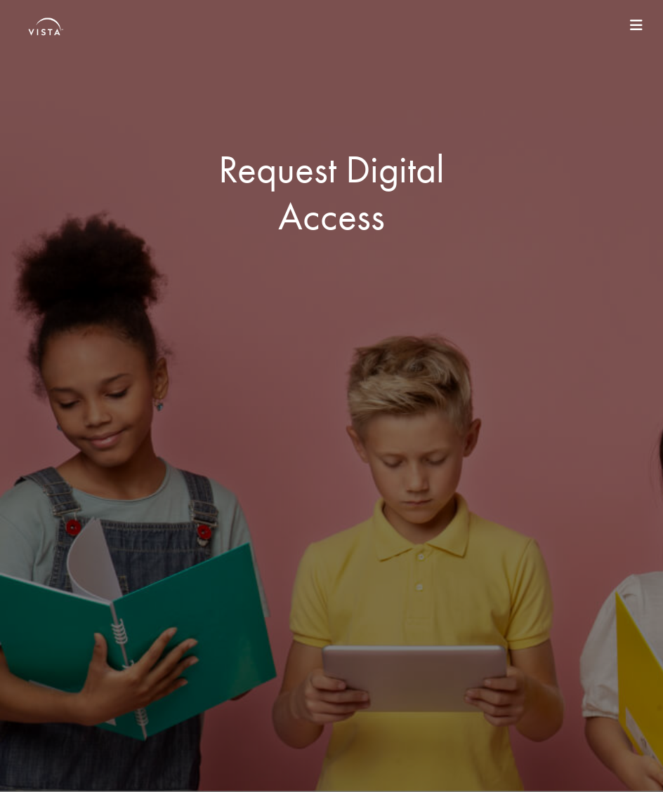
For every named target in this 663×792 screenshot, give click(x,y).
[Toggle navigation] (636, 25)
